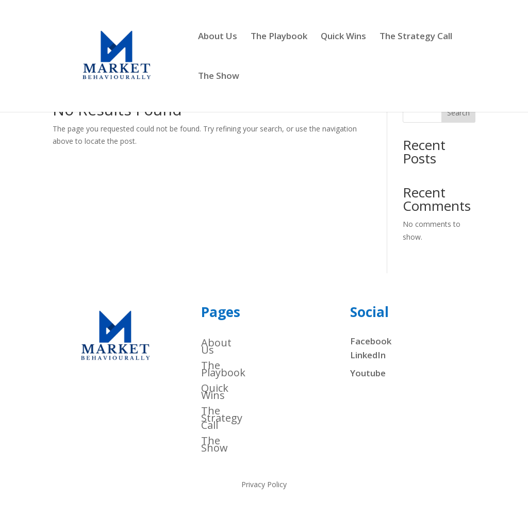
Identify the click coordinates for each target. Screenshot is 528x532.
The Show (218, 76)
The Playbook (279, 37)
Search (458, 113)
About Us (217, 37)
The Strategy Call (416, 37)
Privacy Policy (264, 485)
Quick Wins (343, 37)
